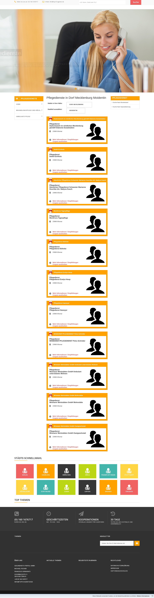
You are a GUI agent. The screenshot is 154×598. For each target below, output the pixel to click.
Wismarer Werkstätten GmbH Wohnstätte (68, 395)
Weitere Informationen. (143, 596)
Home (18, 104)
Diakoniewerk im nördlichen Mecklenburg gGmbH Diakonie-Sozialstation (79, 119)
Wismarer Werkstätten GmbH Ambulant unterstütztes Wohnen (76, 365)
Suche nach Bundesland (120, 102)
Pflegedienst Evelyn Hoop (63, 272)
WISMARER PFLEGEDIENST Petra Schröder (69, 334)
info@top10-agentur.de (23, 582)
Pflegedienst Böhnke (61, 242)
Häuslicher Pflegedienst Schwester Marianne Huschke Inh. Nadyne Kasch (80, 180)
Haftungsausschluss (119, 571)
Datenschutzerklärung (120, 566)
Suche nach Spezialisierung (121, 107)
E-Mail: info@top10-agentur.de (53, 2)
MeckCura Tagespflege (62, 211)
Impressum (115, 568)
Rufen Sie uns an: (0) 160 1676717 (26, 2)
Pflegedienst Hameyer (61, 303)
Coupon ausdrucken (60, 141)
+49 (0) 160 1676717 (20, 579)
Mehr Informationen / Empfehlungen (65, 139)
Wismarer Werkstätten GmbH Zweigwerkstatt (70, 426)
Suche (136, 2)
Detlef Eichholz (59, 149)
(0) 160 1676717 (23, 519)
